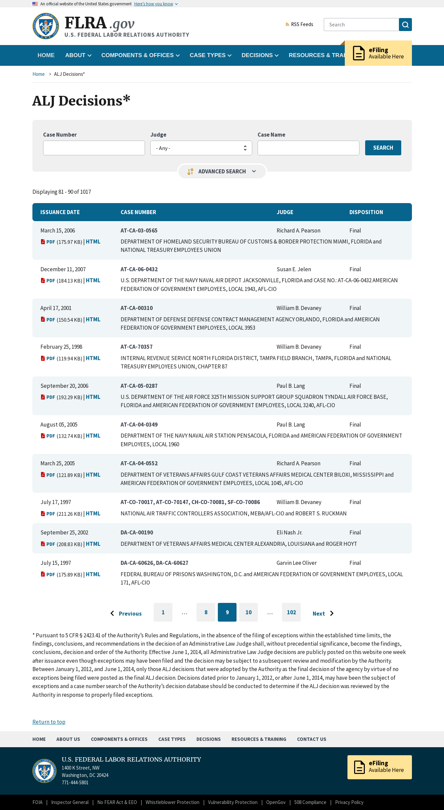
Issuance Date (60, 212)
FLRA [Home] (99, 23)
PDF (47, 241)
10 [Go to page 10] (252, 613)
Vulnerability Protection (233, 802)
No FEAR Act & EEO (117, 802)
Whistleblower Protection (172, 802)
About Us (68, 739)
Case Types (172, 739)
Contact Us (311, 739)
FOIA (37, 802)
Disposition (366, 212)
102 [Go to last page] (294, 615)
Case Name (271, 134)
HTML (93, 241)
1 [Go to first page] (167, 615)
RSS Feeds (299, 24)
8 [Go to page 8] (209, 613)
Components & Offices (119, 739)
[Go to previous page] (124, 613)
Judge (158, 134)
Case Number (60, 134)
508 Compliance (310, 802)
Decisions (208, 739)
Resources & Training (259, 739)
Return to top (48, 721)
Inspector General (70, 802)
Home (46, 55)
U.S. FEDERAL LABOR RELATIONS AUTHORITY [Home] (131, 759)
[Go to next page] (325, 613)
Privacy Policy (349, 802)
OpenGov (276, 802)
